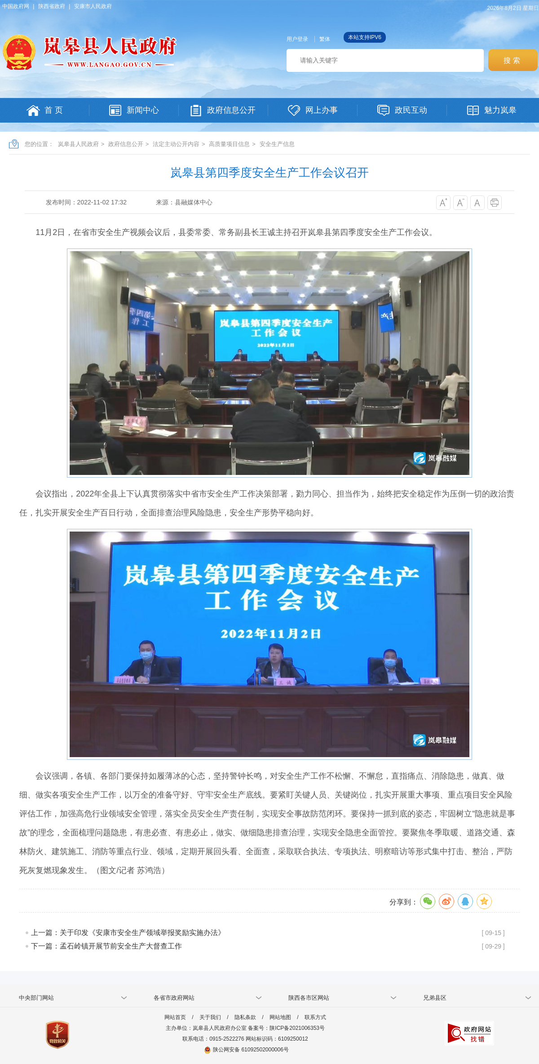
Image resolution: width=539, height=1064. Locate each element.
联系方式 (315, 1017)
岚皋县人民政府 (78, 144)
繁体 (324, 39)
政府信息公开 (125, 144)
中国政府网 (15, 6)
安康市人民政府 (93, 6)
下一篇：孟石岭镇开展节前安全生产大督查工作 (106, 946)
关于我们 (210, 1017)
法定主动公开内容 (176, 144)
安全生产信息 (277, 144)
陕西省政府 (51, 6)
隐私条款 (245, 1017)
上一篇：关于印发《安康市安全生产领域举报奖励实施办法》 (128, 932)
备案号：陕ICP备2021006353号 (286, 1028)
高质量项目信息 (229, 144)
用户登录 (297, 39)
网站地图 (280, 1017)
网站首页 (175, 1017)
